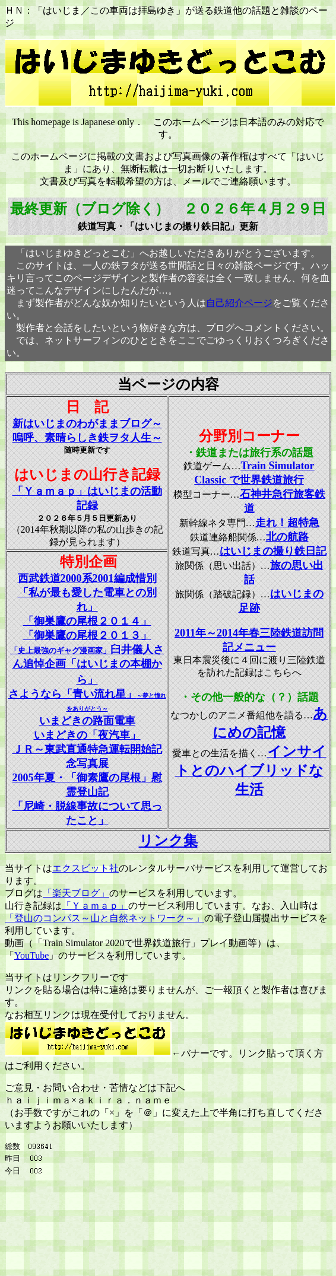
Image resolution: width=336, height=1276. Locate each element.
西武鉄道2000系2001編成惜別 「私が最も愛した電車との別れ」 (87, 592)
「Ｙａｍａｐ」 (95, 905)
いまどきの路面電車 (87, 721)
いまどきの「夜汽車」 (87, 735)
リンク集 (168, 840)
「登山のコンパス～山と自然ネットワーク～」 (104, 918)
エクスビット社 (85, 868)
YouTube (31, 955)
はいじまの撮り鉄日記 (273, 551)
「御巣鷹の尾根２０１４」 (87, 621)
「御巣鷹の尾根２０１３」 (87, 635)
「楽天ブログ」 (76, 893)
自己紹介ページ (239, 303)
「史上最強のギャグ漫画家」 (87, 665)
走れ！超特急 (287, 523)
